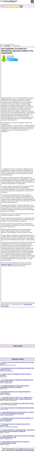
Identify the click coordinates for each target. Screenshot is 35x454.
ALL (1, 45)
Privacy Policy (19, 450)
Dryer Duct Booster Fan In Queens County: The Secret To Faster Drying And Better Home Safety (17, 412)
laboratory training (6, 264)
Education (7, 45)
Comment (9, 57)
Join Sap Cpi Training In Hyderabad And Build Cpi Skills (17, 408)
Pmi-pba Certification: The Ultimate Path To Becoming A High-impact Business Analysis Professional (17, 430)
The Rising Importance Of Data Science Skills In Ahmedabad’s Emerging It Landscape (14, 386)
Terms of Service (30, 450)
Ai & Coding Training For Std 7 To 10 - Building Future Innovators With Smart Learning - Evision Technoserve (16, 398)
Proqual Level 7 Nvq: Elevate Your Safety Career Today (17, 403)
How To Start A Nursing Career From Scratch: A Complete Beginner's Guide (15, 442)
